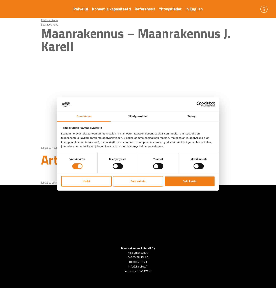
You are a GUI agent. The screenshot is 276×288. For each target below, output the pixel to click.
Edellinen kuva (49, 20)
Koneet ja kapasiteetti (111, 9)
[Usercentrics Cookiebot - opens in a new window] (199, 104)
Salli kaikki (190, 181)
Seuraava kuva (49, 24)
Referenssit (145, 9)
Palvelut (80, 9)
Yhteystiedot (170, 9)
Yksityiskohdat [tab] (138, 116)
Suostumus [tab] (84, 116)
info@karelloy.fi (138, 266)
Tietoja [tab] (192, 116)
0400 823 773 (138, 262)
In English (194, 9)
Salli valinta (138, 181)
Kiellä (86, 181)
